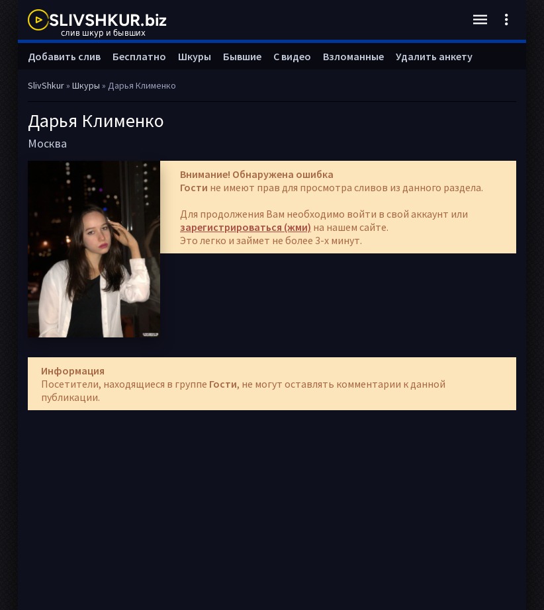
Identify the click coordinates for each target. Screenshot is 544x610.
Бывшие (242, 56)
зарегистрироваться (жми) (245, 227)
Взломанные (353, 56)
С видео (292, 56)
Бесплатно (139, 56)
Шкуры (194, 56)
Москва (47, 143)
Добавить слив (64, 56)
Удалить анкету (434, 56)
